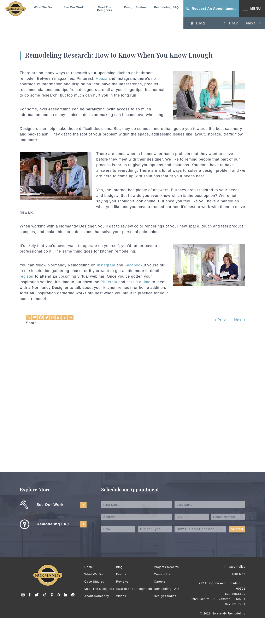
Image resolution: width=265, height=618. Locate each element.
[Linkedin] (58, 317)
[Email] (34, 317)
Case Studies (94, 581)
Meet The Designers (104, 9)
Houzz (101, 78)
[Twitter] (46, 317)
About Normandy (96, 596)
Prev (220, 320)
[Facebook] (40, 317)
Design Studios (135, 7)
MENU (252, 9)
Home (88, 567)
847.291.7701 (235, 604)
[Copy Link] (28, 317)
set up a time (138, 282)
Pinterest (109, 282)
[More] (70, 317)
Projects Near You (167, 567)
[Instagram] (52, 317)
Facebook (134, 265)
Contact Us (162, 574)
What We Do (43, 7)
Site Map (238, 574)
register (27, 276)
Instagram (106, 265)
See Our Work (74, 7)
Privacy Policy (234, 566)
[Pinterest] (64, 317)
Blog (198, 23)
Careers (160, 581)
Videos (121, 596)
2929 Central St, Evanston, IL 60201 (218, 599)
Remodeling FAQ (166, 7)
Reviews (122, 581)
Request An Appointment (211, 8)
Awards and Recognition (134, 588)
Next (239, 320)
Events (121, 574)
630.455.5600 (235, 593)
